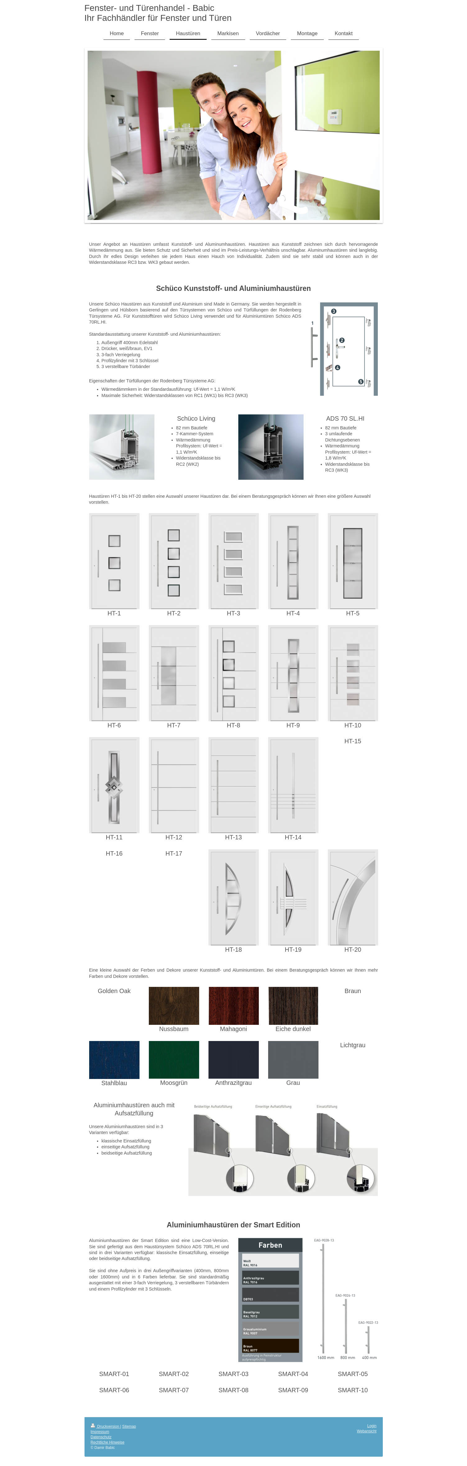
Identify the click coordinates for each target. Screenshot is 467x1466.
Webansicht (367, 1431)
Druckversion (105, 1426)
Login (372, 1426)
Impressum (100, 1432)
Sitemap (129, 1426)
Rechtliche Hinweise (108, 1442)
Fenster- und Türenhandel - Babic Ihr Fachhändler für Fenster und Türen (158, 13)
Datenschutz (101, 1437)
